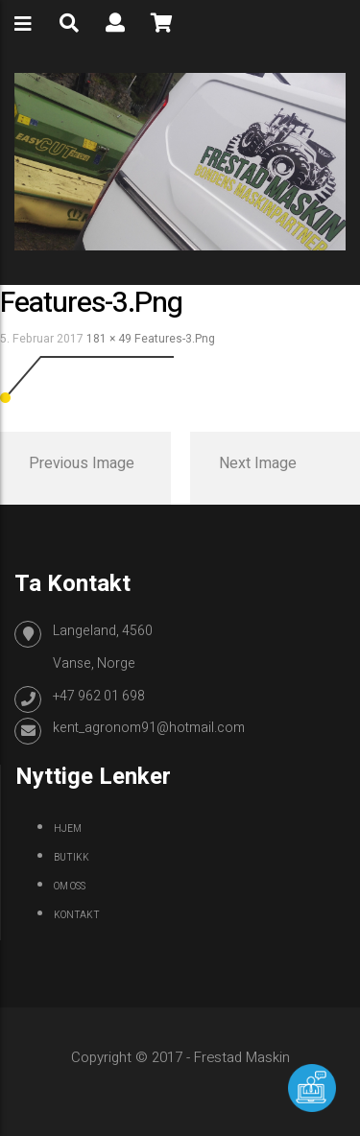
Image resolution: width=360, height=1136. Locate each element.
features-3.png (174, 338)
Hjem (68, 829)
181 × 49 (109, 338)
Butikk (71, 857)
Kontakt (77, 915)
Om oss (69, 886)
